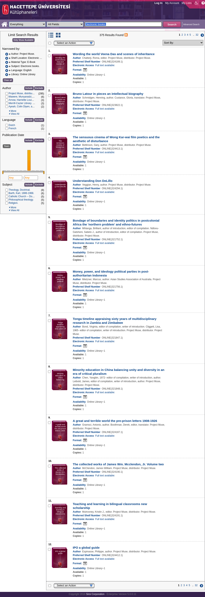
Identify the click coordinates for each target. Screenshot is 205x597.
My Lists (187, 3)
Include (29, 88)
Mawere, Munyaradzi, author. (24, 96)
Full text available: (105, 65)
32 (197, 34)
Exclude (39, 88)
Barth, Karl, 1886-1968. (21, 193)
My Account (172, 3)
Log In (159, 3)
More (13, 111)
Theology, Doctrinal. (19, 189)
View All (15, 113)
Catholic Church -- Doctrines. (24, 196)
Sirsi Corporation (95, 594)
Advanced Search (191, 24)
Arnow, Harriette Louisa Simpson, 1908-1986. (33, 100)
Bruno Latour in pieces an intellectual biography (108, 93)
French (12, 128)
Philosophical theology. (21, 199)
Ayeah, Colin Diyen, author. (23, 106)
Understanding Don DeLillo (92, 180)
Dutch (12, 125)
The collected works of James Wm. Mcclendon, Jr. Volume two (118, 464)
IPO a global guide (86, 547)
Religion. (13, 203)
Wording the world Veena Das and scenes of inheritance (114, 54)
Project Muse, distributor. (22, 93)
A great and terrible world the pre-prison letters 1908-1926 (115, 421)
